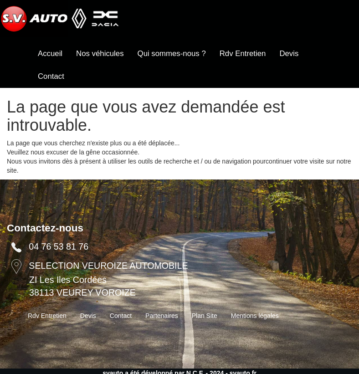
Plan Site (204, 315)
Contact (51, 76)
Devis (288, 53)
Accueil (50, 53)
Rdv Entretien (243, 53)
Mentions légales (255, 315)
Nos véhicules (99, 53)
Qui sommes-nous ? (172, 53)
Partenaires (161, 315)
